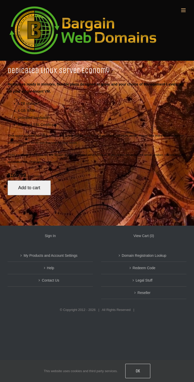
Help (50, 268)
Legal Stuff (144, 280)
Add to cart (29, 187)
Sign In (50, 236)
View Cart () (143, 236)
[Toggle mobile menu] (183, 10)
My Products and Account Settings (50, 255)
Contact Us (50, 280)
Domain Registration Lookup (144, 255)
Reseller (143, 293)
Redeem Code (144, 268)
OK (138, 371)
